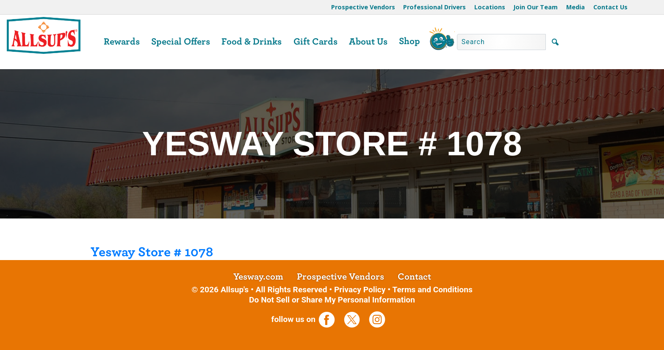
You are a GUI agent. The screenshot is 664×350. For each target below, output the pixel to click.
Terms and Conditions (432, 289)
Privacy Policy (360, 289)
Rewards (122, 41)
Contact (414, 276)
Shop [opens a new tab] (409, 41)
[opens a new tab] (330, 319)
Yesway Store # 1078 (152, 252)
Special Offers (180, 41)
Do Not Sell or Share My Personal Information (332, 300)
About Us (368, 41)
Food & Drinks (251, 41)
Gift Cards (315, 41)
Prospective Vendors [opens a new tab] (340, 276)
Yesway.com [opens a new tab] (258, 276)
